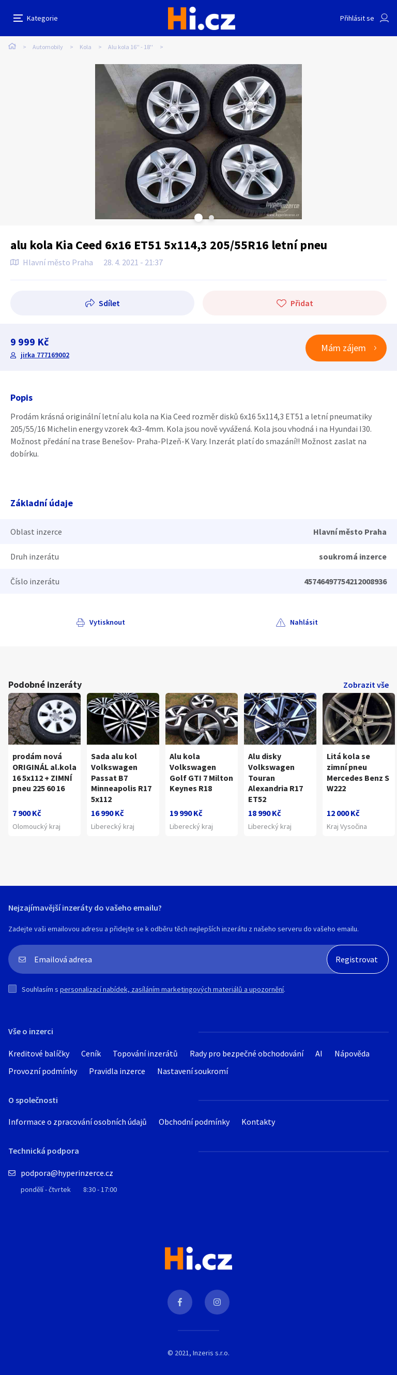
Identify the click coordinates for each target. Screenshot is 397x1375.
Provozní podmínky (42, 1071)
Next (211, 217)
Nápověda (352, 1053)
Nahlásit (304, 622)
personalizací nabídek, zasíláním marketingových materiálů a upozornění (172, 989)
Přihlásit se (357, 18)
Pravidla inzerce (117, 1071)
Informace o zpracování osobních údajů (77, 1121)
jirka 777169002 (45, 354)
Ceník (91, 1053)
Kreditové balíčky (38, 1053)
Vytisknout (107, 622)
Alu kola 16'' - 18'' (130, 47)
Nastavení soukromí (192, 1071)
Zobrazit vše (366, 684)
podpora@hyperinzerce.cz (67, 1173)
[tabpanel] (198, 141)
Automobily (48, 47)
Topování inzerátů (145, 1053)
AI (319, 1053)
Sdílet (109, 303)
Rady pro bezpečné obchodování (246, 1053)
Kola (85, 47)
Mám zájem (343, 348)
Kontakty (258, 1121)
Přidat (302, 303)
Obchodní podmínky (194, 1121)
